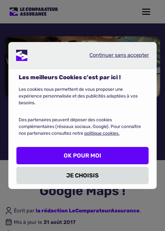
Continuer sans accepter (114, 56)
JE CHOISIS (82, 175)
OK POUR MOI (82, 155)
